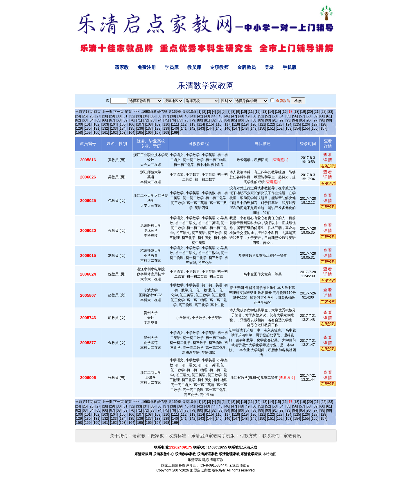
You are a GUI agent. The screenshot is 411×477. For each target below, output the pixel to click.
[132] (105, 128)
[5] (218, 112)
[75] (166, 120)
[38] (173, 116)
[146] (227, 128)
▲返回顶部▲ (239, 465)
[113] (192, 124)
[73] (152, 120)
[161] (105, 133)
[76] (173, 120)
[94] (295, 120)
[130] (88, 128)
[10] (244, 112)
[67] (112, 120)
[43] (207, 116)
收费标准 (177, 435)
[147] (236, 128)
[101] (88, 124)
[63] (85, 120)
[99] (329, 120)
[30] (119, 116)
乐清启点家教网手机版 (213, 435)
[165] (140, 133)
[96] (309, 120)
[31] (125, 116)
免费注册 (146, 67)
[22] (323, 112)
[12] (258, 112)
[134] (123, 128)
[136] (140, 128)
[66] (105, 120)
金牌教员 (246, 67)
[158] (79, 133)
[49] (247, 116)
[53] (275, 116)
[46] (227, 116)
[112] (184, 124)
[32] (132, 116)
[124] (288, 124)
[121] (262, 124)
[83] (220, 120)
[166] (149, 133)
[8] (233, 112)
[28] (105, 116)
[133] (114, 128)
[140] (175, 128)
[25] (85, 116)
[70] (132, 120)
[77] (180, 120)
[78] (186, 120)
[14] (271, 112)
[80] (200, 120)
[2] (204, 112)
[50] (254, 116)
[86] (241, 120)
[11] (251, 112)
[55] (288, 116)
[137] (149, 128)
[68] (119, 120)
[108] (149, 124)
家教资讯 (292, 435)
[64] (91, 120)
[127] (315, 124)
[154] (297, 128)
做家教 (157, 435)
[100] (79, 124)
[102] (96, 124)
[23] (330, 112)
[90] (268, 120)
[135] (131, 128)
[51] (261, 116)
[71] (139, 120)
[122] (271, 124)
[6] (223, 112)
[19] (303, 112)
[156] (315, 128)
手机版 (290, 67)
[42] (200, 116)
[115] (210, 124)
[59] (315, 116)
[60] (322, 116)
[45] (220, 116)
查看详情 (328, 157)
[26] (91, 116)
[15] (278, 112)
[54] (281, 116)
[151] (271, 128)
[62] (78, 120)
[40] (186, 116)
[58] (309, 116)
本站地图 (270, 454)
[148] (245, 128)
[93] (288, 120)
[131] (96, 128)
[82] (214, 120)
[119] (245, 124)
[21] (317, 112)
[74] (159, 120)
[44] (214, 116)
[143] (201, 128)
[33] (139, 116)
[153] (288, 128)
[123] (280, 124)
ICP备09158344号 (214, 465)
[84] (227, 120)
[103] (105, 124)
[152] (280, 128)
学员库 (172, 67)
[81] (207, 120)
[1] (199, 112)
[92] (281, 120)
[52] (268, 116)
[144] (210, 128)
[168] (166, 133)
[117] (227, 124)
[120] (253, 124)
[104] (114, 124)
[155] (306, 128)
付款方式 (248, 435)
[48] (241, 116)
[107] (140, 124)
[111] (175, 124)
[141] (184, 128)
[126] (306, 124)
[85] (234, 120)
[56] (295, 116)
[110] (166, 124)
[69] (125, 120)
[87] (247, 120)
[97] (315, 120)
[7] (228, 112)
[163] (123, 133)
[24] (78, 116)
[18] (296, 112)
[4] (214, 112)
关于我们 (119, 435)
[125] (297, 124)
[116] (218, 124)
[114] (201, 124)
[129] (79, 128)
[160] (96, 133)
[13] (264, 112)
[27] (98, 116)
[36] (159, 116)
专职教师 (219, 67)
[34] (146, 116)
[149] (253, 128)
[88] (254, 120)
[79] (193, 120)
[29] (112, 116)
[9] (238, 112)
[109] (157, 124)
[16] (285, 112)
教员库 (194, 67)
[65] (98, 120)
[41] (193, 116)
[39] (180, 116)
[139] (166, 128)
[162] (114, 133)
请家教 (122, 67)
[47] (234, 116)
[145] (218, 128)
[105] (123, 124)
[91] (275, 120)
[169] (175, 133)
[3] (209, 112)
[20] (310, 112)
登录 (269, 67)
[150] (262, 128)
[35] (152, 116)
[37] (166, 116)
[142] (192, 128)
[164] (131, 133)
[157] (323, 128)
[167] (157, 133)
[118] (236, 124)
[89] (261, 120)
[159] (88, 133)
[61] (329, 116)
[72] (146, 120)
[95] (302, 120)
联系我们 (271, 435)
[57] (302, 116)
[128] (323, 124)
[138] (157, 128)
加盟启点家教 (200, 470)
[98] (322, 120)
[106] (131, 124)
